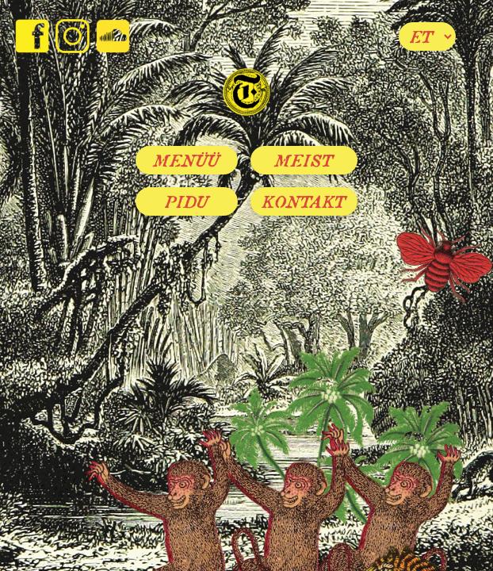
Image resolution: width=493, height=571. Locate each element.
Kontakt (304, 201)
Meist (304, 160)
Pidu (187, 201)
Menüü (186, 160)
